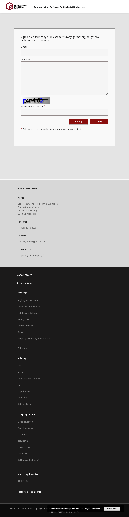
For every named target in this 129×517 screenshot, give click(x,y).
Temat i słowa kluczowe (29, 378)
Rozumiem (112, 508)
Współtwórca (24, 391)
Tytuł (20, 365)
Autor (20, 372)
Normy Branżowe (26, 325)
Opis (20, 385)
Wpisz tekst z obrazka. (33, 106)
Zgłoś (99, 121)
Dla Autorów (24, 447)
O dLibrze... (23, 434)
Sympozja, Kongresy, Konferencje (34, 338)
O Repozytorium (26, 421)
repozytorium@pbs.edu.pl (32, 241)
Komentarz (27, 59)
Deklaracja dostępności (29, 460)
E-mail (24, 46)
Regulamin (23, 440)
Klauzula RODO (25, 453)
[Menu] (125, 2)
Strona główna (24, 283)
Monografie (23, 319)
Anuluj (78, 121)
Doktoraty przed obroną (30, 306)
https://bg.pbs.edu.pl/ (31, 255)
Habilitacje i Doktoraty (28, 313)
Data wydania (24, 404)
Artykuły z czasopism (28, 300)
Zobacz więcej (25, 348)
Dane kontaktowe (26, 428)
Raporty (21, 332)
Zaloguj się (23, 480)
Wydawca (22, 397)
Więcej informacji (92, 509)
